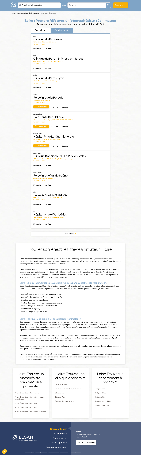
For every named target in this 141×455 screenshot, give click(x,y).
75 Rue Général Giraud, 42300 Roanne (44, 42)
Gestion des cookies (54, 452)
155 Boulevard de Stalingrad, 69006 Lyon (45, 81)
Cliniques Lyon (60, 393)
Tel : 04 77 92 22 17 (39, 64)
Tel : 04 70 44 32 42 (39, 200)
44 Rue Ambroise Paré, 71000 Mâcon (44, 179)
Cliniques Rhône (100, 393)
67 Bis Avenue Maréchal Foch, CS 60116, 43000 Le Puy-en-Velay (52, 159)
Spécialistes (40, 30)
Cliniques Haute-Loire (102, 405)
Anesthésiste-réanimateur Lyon (26, 403)
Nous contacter (58, 428)
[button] (4, 451)
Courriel (37, 49)
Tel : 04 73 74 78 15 (39, 122)
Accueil (15, 13)
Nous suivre (60, 433)
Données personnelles (41, 452)
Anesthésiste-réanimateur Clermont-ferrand (30, 411)
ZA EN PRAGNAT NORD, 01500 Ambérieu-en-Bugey (48, 218)
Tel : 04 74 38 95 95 (39, 220)
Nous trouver (60, 437)
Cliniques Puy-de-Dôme (103, 401)
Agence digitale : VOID (75, 452)
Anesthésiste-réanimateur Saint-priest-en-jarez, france (29, 398)
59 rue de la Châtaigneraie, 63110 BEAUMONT (47, 140)
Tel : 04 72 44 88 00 (39, 83)
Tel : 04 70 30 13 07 (39, 103)
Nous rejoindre (59, 442)
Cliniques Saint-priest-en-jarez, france (68, 389)
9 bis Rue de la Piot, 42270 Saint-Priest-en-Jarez (48, 62)
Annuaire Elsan (23, 13)
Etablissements (61, 30)
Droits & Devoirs (64, 452)
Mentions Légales (29, 452)
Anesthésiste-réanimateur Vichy (26, 407)
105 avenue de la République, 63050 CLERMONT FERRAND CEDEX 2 (53, 120)
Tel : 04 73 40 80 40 (39, 142)
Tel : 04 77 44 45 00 (39, 44)
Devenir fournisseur (56, 446)
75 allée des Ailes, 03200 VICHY (42, 101)
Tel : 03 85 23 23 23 (39, 181)
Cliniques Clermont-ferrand (64, 401)
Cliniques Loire (100, 389)
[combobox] (39, 5)
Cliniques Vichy (60, 397)
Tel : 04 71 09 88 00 (39, 161)
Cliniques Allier (100, 397)
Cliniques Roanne (61, 385)
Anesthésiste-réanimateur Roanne (27, 393)
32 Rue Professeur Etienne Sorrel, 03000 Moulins (48, 198)
